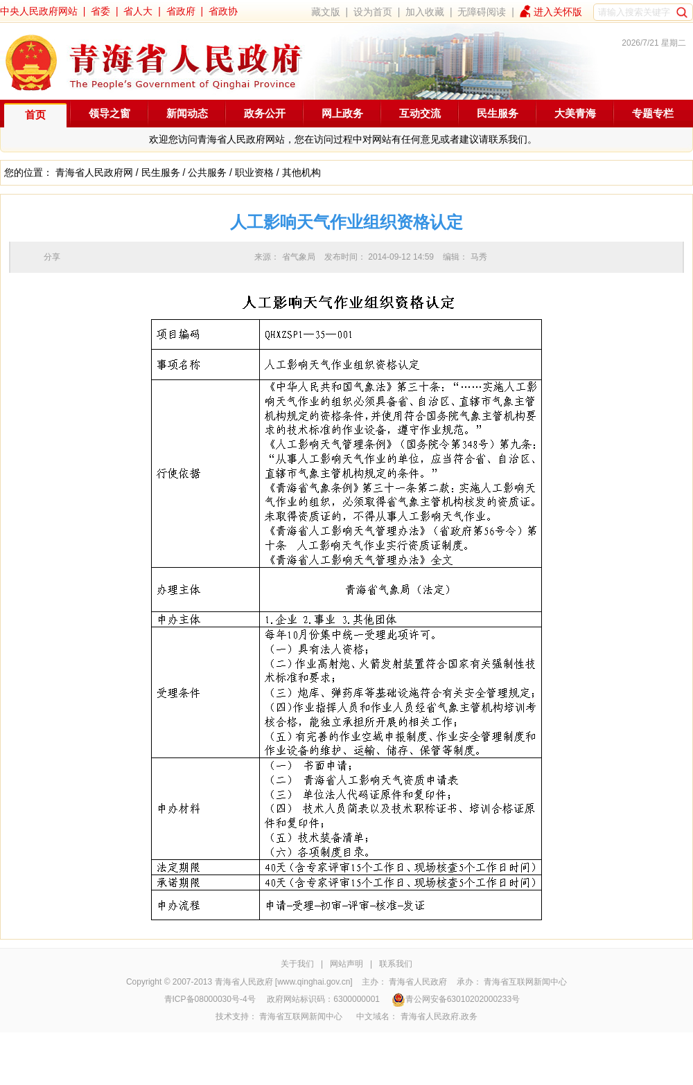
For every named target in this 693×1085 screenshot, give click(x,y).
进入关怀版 (558, 11)
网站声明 (346, 964)
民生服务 (497, 113)
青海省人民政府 (418, 982)
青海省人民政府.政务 (439, 1016)
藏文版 (325, 11)
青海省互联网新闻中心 (525, 982)
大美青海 (575, 113)
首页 (35, 114)
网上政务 (342, 113)
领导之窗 (109, 113)
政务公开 (265, 113)
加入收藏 (424, 11)
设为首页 (372, 11)
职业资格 (254, 172)
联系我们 (395, 964)
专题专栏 (653, 113)
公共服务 (207, 172)
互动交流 (420, 113)
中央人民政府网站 (39, 11)
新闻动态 (187, 113)
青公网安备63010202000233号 (456, 999)
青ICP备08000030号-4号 (210, 999)
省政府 (180, 11)
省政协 (223, 11)
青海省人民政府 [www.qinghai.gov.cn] (284, 982)
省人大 (137, 11)
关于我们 (297, 964)
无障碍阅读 (481, 11)
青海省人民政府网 (94, 172)
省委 (100, 11)
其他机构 (301, 172)
